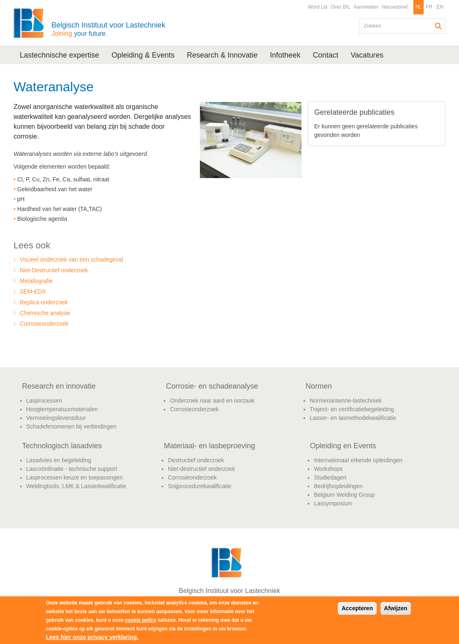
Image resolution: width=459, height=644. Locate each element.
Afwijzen (396, 608)
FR (429, 7)
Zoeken (438, 26)
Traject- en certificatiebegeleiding (352, 409)
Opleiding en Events (343, 446)
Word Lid (317, 7)
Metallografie (36, 281)
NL (418, 7)
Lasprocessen (44, 400)
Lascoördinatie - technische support (71, 469)
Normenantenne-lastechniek (346, 400)
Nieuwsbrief (395, 7)
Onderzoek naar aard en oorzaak (212, 400)
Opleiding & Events (142, 55)
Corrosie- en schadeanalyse (212, 386)
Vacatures (366, 55)
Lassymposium (333, 503)
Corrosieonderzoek (44, 323)
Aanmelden (366, 7)
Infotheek (285, 55)
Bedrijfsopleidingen (338, 486)
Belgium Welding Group (344, 494)
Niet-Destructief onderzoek (54, 270)
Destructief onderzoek (196, 460)
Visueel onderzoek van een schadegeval (71, 259)
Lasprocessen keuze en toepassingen (74, 477)
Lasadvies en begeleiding (58, 460)
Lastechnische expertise (59, 55)
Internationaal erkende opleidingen (358, 460)
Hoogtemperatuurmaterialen (62, 409)
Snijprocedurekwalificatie (199, 486)
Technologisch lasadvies (62, 446)
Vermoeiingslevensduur (56, 418)
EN (439, 7)
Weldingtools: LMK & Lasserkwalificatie (76, 486)
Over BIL (340, 7)
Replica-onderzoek (44, 302)
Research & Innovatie (222, 55)
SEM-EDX (33, 291)
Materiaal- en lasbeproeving (209, 446)
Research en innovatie (59, 386)
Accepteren (357, 608)
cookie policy (140, 620)
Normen (319, 386)
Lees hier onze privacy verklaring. (92, 637)
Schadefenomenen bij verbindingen (71, 426)
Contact (325, 55)
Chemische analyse (45, 313)
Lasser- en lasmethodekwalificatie (353, 418)
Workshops (328, 469)
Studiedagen (330, 477)
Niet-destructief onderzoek (201, 469)
